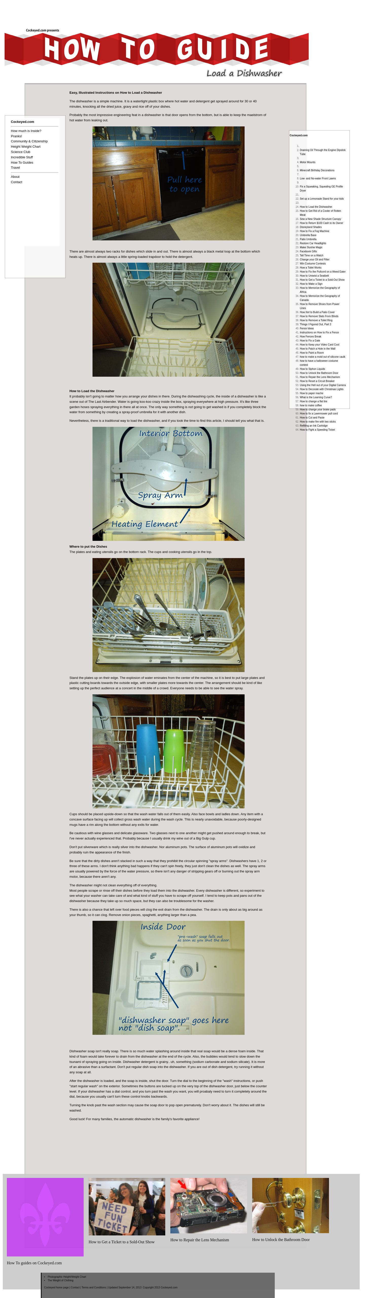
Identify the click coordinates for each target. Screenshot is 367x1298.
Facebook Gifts (308, 251)
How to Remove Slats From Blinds (319, 316)
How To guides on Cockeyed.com (34, 1263)
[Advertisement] (274, 12)
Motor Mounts (307, 162)
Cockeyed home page (56, 1287)
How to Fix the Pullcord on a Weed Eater (322, 271)
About (15, 177)
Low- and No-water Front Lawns (318, 178)
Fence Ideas (307, 328)
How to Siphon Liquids (312, 369)
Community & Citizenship (29, 141)
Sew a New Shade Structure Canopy (320, 219)
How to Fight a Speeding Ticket (317, 429)
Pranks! (16, 136)
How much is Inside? (26, 131)
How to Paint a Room (312, 352)
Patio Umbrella (308, 239)
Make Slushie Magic (311, 247)
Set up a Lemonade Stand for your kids (322, 198)
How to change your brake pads (318, 409)
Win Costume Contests (313, 263)
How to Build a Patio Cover (317, 312)
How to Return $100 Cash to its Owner (321, 223)
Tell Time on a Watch (311, 255)
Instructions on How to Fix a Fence (319, 332)
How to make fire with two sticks (318, 421)
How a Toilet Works (310, 267)
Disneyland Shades (311, 227)
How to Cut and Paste (312, 417)
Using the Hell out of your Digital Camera (323, 385)
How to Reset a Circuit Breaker (317, 381)
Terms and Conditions (94, 1287)
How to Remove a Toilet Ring (316, 320)
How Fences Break (310, 336)
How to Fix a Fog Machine (314, 231)
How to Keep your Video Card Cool (319, 344)
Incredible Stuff (22, 157)
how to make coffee (311, 405)
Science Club (20, 152)
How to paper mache (311, 393)
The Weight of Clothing (61, 1280)
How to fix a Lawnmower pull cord (319, 413)
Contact (16, 182)
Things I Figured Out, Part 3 (315, 324)
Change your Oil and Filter (314, 259)
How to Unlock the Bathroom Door (319, 373)
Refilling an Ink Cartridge (314, 425)
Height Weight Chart (26, 146)
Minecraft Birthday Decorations (317, 170)
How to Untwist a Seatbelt (314, 275)
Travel (15, 167)
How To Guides (22, 162)
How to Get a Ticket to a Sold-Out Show (322, 279)
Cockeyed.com (299, 135)
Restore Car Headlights (313, 243)
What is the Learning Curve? (316, 397)
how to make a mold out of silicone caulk (322, 356)
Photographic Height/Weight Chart (67, 1276)
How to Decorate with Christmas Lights (321, 389)
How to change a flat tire (313, 401)
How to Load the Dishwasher (316, 206)
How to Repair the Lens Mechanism (320, 377)
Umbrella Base (308, 235)
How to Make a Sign (311, 283)
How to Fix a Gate (310, 340)
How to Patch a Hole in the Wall (317, 348)
